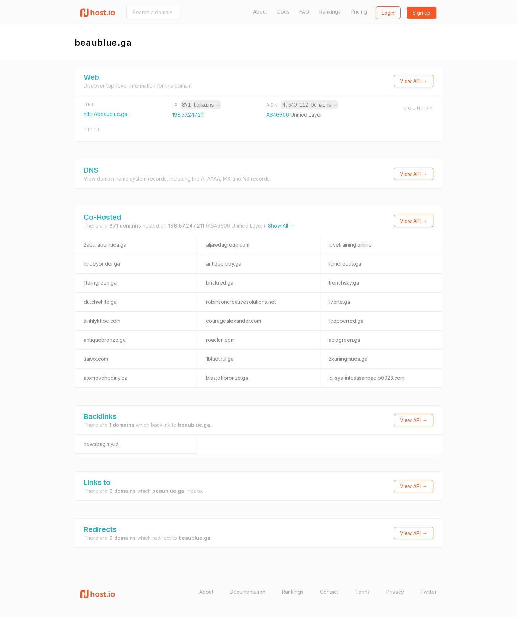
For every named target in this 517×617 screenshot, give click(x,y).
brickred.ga (219, 283)
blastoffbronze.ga (227, 378)
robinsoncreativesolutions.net (241, 302)
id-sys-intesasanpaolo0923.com (366, 378)
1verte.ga (339, 302)
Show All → (281, 226)
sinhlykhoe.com (102, 321)
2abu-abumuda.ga (105, 245)
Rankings (330, 12)
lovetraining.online (350, 245)
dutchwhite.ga (100, 302)
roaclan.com (220, 340)
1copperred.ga (346, 321)
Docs (283, 12)
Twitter (428, 592)
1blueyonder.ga (102, 264)
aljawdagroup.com (228, 245)
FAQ (304, 12)
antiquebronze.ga (105, 340)
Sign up (421, 13)
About (260, 12)
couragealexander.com (233, 321)
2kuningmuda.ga (348, 359)
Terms (362, 592)
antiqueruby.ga (223, 264)
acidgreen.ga (344, 340)
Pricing (359, 12)
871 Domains (200, 105)
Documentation (247, 592)
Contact (329, 592)
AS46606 (278, 115)
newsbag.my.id (101, 444)
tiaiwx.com (96, 359)
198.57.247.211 (188, 115)
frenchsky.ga (344, 283)
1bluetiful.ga (220, 359)
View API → (413, 81)
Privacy (395, 592)
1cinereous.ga (345, 264)
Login (388, 13)
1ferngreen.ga (100, 283)
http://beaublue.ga (105, 114)
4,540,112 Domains (309, 105)
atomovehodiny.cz (105, 378)
